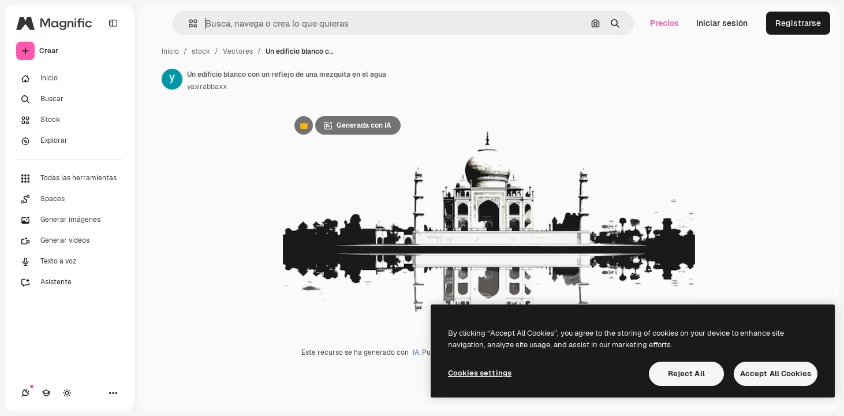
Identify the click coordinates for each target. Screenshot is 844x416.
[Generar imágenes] (69, 220)
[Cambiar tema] (67, 393)
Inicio (170, 51)
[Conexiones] (25, 393)
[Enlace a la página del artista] (172, 79)
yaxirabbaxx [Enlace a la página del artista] (207, 86)
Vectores (238, 51)
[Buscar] (69, 99)
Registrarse (798, 23)
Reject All (686, 373)
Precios (664, 23)
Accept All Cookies (775, 373)
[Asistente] (69, 282)
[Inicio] (69, 78)
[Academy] (46, 393)
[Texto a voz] (69, 261)
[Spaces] (69, 199)
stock (201, 51)
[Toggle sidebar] (113, 23)
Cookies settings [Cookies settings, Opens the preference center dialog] (479, 373)
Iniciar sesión (722, 23)
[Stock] (69, 120)
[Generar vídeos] (69, 241)
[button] (188, 23)
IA (416, 352)
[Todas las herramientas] (69, 178)
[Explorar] (69, 141)
